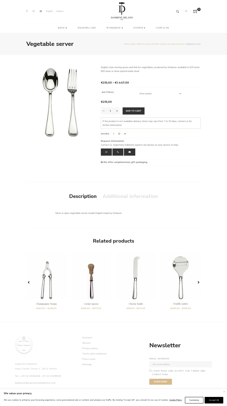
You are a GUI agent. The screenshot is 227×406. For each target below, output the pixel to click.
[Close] (224, 391)
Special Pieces (177, 44)
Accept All (214, 400)
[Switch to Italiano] (59, 11)
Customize (194, 400)
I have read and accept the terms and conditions (178, 373)
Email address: (159, 358)
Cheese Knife (136, 303)
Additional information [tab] (130, 196)
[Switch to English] (49, 11)
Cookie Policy (175, 400)
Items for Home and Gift (147, 44)
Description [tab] (83, 196)
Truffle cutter (180, 303)
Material (108, 92)
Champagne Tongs (46, 303)
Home (126, 44)
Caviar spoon (91, 303)
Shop (133, 44)
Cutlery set (165, 44)
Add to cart (133, 110)
